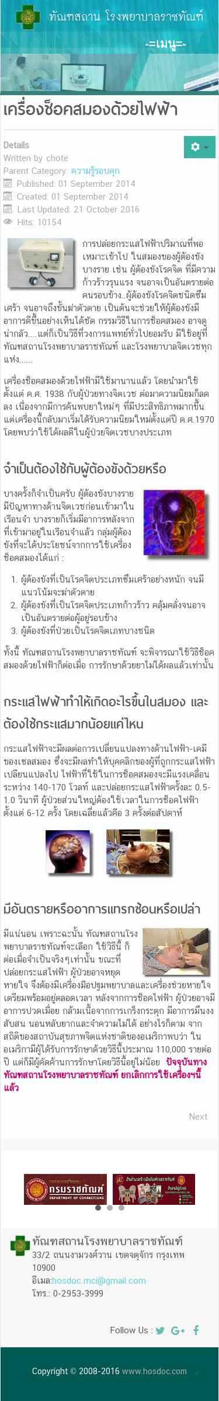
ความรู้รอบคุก (95, 171)
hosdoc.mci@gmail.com (99, 1280)
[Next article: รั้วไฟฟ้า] (197, 1116)
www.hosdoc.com (154, 1371)
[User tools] (199, 147)
